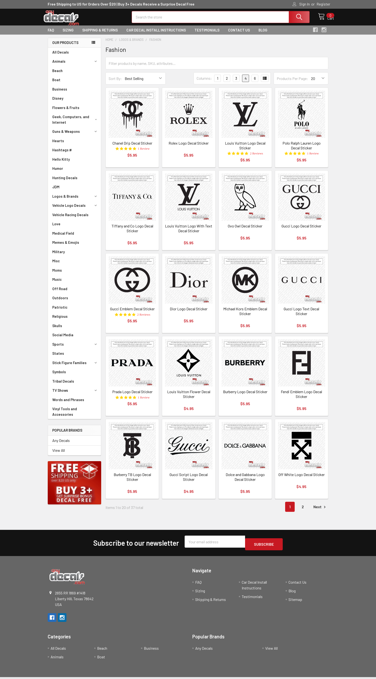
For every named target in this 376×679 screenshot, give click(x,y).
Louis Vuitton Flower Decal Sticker (188, 398)
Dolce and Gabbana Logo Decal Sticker (245, 481)
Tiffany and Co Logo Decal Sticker (132, 232)
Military (58, 256)
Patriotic (59, 311)
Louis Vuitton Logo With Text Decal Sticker (188, 232)
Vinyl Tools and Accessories (64, 416)
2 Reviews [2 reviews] (256, 157)
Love (56, 228)
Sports (75, 348)
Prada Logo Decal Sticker (132, 396)
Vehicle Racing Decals (70, 219)
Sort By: (115, 82)
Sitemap (295, 601)
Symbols (59, 376)
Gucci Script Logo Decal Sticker (189, 481)
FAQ (51, 34)
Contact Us (239, 34)
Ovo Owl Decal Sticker (245, 230)
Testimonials (206, 34)
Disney (57, 102)
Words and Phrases (68, 404)
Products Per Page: (292, 82)
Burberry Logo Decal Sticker (245, 396)
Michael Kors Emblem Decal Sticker (245, 315)
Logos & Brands (75, 200)
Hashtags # (62, 154)
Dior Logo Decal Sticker (188, 313)
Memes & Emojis (65, 247)
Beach (57, 75)
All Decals (60, 56)
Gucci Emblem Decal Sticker (132, 313)
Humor (57, 173)
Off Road (59, 293)
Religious (60, 320)
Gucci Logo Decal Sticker (301, 230)
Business (59, 93)
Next (320, 511)
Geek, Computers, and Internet (75, 124)
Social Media (62, 339)
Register (323, 4)
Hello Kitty (61, 163)
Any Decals (61, 444)
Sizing (68, 34)
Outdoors (60, 302)
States (58, 357)
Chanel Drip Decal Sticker (132, 147)
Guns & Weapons (75, 136)
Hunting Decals (64, 182)
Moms (57, 274)
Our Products (65, 47)
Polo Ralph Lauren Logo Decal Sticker (301, 149)
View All (58, 454)
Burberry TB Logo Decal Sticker (132, 481)
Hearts (58, 145)
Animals (75, 65)
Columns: (204, 82)
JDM (55, 191)
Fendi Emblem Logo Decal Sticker (301, 398)
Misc (56, 265)
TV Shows (75, 394)
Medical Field (63, 237)
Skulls (57, 330)
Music (57, 283)
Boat (56, 84)
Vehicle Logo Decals (75, 210)
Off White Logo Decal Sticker (301, 479)
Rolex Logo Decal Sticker (189, 147)
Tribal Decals (63, 385)
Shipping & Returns (100, 34)
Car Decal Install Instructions (156, 34)
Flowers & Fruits (65, 112)
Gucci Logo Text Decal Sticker (301, 315)
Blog (262, 34)
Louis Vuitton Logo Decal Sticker (245, 149)
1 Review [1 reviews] (144, 153)
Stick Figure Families (75, 367)
